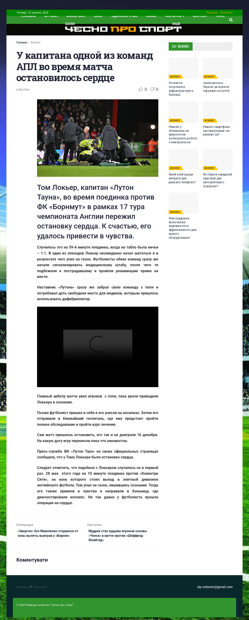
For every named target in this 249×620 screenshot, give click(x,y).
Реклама (212, 12)
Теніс (220, 16)
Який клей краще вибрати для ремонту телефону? (182, 178)
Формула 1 (174, 16)
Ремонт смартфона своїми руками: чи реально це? (216, 130)
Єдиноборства (124, 16)
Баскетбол (76, 16)
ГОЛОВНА (28, 16)
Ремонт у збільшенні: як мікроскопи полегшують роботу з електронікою (183, 134)
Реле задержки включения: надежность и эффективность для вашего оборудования (182, 227)
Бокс (98, 16)
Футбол (51, 16)
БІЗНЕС (175, 76)
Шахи (70, 24)
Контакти (226, 12)
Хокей (151, 16)
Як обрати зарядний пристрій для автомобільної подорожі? (217, 180)
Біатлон (200, 16)
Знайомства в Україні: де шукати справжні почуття (216, 86)
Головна (21, 42)
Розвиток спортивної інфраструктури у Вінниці (181, 88)
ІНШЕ (176, 24)
